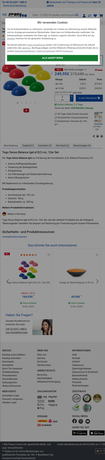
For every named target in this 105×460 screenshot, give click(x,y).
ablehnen (26, 48)
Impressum (67, 51)
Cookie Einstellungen (36, 45)
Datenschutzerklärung (25, 51)
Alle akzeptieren (52, 58)
